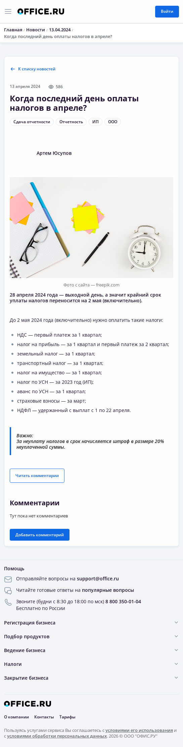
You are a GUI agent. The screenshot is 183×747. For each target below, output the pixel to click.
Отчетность (71, 122)
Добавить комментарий (39, 535)
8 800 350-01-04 (123, 601)
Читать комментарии (37, 475)
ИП (95, 122)
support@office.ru (98, 578)
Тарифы (67, 717)
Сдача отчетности (31, 122)
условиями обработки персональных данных (57, 736)
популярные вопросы (108, 590)
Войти (167, 11)
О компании (16, 717)
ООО (112, 122)
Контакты (44, 717)
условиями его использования (139, 730)
